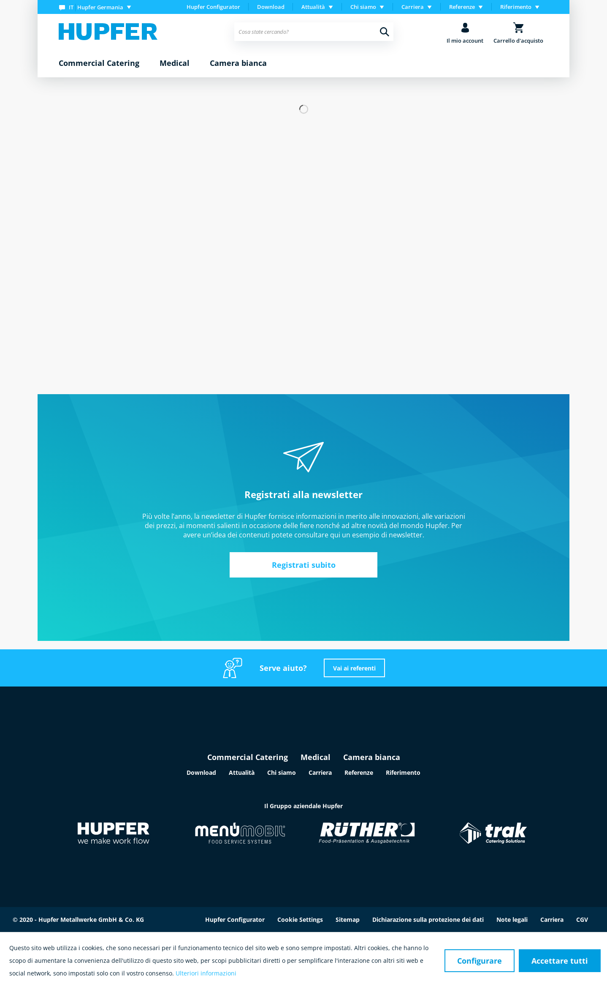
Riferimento (403, 772)
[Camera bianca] (238, 63)
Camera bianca (371, 757)
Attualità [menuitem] (313, 7)
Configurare (479, 961)
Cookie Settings (300, 919)
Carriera (320, 772)
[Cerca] (384, 31)
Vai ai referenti (354, 668)
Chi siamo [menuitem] (363, 7)
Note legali (512, 919)
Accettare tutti (559, 961)
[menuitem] (97, 7)
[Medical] (174, 63)
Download (271, 7)
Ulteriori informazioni (206, 973)
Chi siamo (281, 772)
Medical (316, 757)
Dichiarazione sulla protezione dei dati (428, 919)
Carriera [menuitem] (412, 7)
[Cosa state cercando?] (313, 31)
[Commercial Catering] (99, 63)
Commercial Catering (247, 757)
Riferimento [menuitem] (515, 7)
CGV (582, 919)
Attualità (242, 772)
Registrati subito (304, 565)
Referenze (358, 772)
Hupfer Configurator (213, 7)
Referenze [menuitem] (462, 7)
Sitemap (348, 919)
